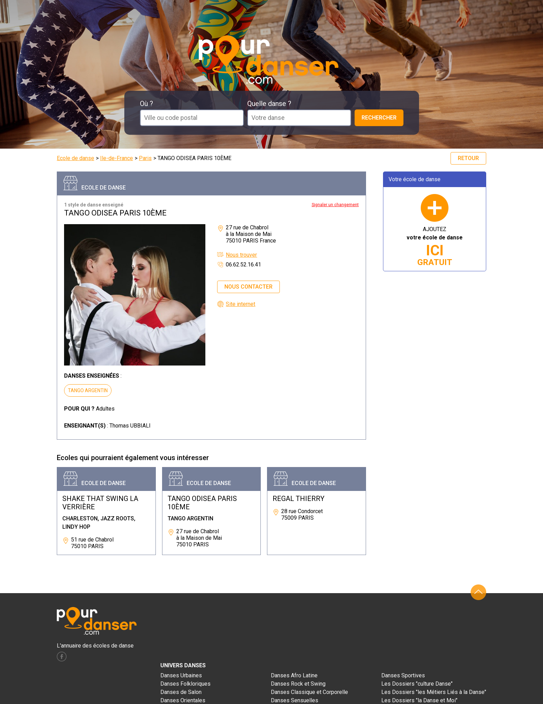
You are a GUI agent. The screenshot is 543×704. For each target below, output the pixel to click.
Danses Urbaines (181, 675)
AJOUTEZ (435, 246)
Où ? (146, 103)
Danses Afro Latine (294, 675)
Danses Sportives (403, 675)
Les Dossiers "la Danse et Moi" (419, 700)
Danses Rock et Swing (298, 683)
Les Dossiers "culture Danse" (417, 683)
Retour (468, 158)
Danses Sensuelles (294, 700)
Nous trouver (241, 255)
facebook (61, 656)
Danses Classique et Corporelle (309, 692)
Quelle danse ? (269, 103)
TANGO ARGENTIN (88, 390)
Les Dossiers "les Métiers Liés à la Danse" (433, 692)
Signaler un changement (335, 204)
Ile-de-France (116, 158)
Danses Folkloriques (185, 683)
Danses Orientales (182, 700)
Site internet (240, 304)
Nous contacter (248, 286)
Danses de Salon (181, 692)
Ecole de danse (75, 158)
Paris (145, 158)
